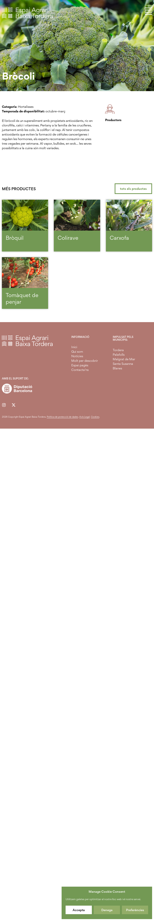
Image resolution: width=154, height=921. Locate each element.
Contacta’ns (80, 370)
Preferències (135, 910)
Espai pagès (79, 365)
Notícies (77, 356)
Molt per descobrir (84, 361)
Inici (74, 347)
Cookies (95, 416)
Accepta (79, 910)
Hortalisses (25, 107)
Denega (107, 910)
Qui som (77, 351)
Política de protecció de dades (62, 416)
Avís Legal (84, 416)
